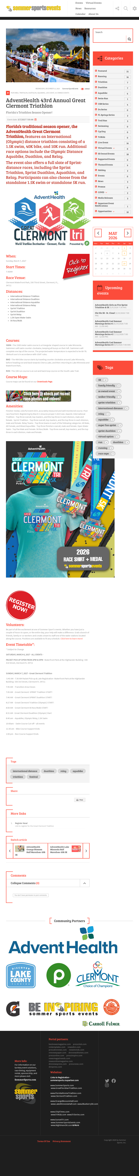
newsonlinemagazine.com (61, 1061)
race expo (106, 453)
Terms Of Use (43, 1141)
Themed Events (105, 164)
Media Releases (105, 197)
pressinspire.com (74, 1055)
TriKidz (101, 136)
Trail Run (102, 120)
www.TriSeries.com (75, 1114)
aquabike (78, 771)
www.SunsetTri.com (59, 1119)
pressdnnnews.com (58, 1049)
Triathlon (23, 93)
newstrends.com (76, 1049)
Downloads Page (44, 381)
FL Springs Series (106, 114)
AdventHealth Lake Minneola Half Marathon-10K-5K (70, 850)
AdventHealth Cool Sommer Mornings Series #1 (111, 323)
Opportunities (105, 211)
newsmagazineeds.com (59, 1058)
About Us (93, 14)
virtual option (109, 436)
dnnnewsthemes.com (78, 1052)
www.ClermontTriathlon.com (64, 1096)
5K (103, 380)
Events (79, 2)
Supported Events (106, 159)
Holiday (102, 170)
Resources (90, 8)
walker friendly (109, 397)
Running (102, 76)
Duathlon (32, 93)
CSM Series (103, 103)
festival (33, 776)
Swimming (103, 125)
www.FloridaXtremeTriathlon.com (65, 1093)
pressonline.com (56, 1055)
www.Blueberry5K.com (87, 1103)
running (105, 448)
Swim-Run (103, 98)
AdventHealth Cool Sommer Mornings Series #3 (113, 343)
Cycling (102, 131)
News (78, 8)
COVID (101, 192)
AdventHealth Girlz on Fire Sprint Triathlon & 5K (111, 306)
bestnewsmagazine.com (60, 1044)
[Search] (109, 32)
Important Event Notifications (104, 204)
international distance (25, 771)
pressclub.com (79, 1044)
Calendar (80, 14)
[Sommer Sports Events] (34, 8)
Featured (14, 93)
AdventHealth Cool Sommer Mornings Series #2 (111, 334)
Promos (101, 186)
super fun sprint (110, 425)
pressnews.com (76, 1064)
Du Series (102, 109)
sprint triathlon (109, 402)
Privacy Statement (62, 1141)
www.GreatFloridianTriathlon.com (66, 1088)
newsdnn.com (74, 1047)
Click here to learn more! (72, 638)
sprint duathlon (109, 431)
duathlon (49, 771)
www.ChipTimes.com (59, 1111)
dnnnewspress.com (58, 1064)
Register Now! (21, 823)
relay (63, 771)
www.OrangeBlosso (59, 1101)
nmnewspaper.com (57, 1052)
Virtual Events (94, 2)
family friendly (109, 385)
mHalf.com (73, 1101)
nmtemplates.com (57, 1047)
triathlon (18, 776)
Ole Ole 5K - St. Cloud (112, 314)
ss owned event (109, 391)
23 (124, 263)
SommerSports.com (25, 1079)
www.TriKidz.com (58, 1114)
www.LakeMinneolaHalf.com (64, 1103)
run (103, 442)
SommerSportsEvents (70, 88)
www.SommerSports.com (62, 1085)
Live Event (50, 93)
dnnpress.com (55, 1066)
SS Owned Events (62, 93)
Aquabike (41, 93)
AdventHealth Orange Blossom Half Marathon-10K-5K (26, 850)
